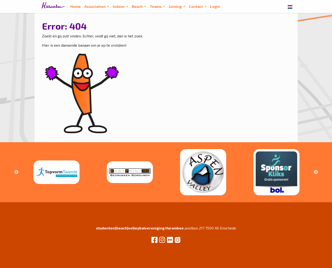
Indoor (119, 6)
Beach (137, 6)
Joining (175, 6)
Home (75, 6)
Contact (196, 6)
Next (316, 172)
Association (95, 6)
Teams (156, 6)
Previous (16, 172)
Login (215, 6)
